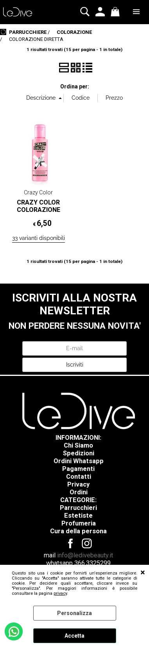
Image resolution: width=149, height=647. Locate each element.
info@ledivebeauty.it (85, 555)
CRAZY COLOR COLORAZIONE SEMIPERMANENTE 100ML (38, 214)
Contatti (78, 476)
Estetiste (78, 515)
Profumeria (78, 523)
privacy (60, 593)
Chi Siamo (78, 445)
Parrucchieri (78, 507)
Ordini (79, 492)
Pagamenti (78, 468)
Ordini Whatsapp (79, 461)
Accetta (74, 636)
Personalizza (74, 613)
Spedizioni (78, 453)
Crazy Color (38, 192)
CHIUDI (142, 572)
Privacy (78, 484)
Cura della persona (78, 531)
